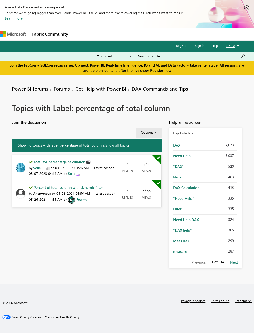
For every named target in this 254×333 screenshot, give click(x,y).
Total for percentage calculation (60, 162)
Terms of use (220, 301)
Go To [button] (230, 46)
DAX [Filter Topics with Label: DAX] (176, 145)
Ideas (119, 34)
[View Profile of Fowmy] (81, 199)
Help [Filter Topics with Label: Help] (177, 177)
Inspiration (100, 34)
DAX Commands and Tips (160, 88)
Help (215, 46)
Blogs (162, 34)
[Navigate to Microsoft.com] (13, 34)
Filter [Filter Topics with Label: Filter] (177, 208)
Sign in (199, 46)
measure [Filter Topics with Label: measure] (180, 251)
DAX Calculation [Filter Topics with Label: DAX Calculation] (186, 187)
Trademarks (243, 301)
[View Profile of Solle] (37, 168)
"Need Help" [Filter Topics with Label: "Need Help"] (183, 198)
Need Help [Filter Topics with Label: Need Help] (182, 155)
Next (234, 262)
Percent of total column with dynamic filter (68, 187)
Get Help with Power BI (100, 88)
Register (182, 46)
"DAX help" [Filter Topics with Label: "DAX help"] (182, 230)
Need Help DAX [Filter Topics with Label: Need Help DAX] (186, 219)
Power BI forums (30, 88)
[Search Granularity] (114, 56)
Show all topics (117, 145)
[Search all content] (191, 56)
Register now (160, 70)
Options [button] (147, 132)
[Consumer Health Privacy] (62, 317)
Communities (141, 34)
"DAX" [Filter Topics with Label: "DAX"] (178, 166)
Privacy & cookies (193, 301)
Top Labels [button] (181, 133)
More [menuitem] (178, 34)
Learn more (14, 18)
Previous (199, 262)
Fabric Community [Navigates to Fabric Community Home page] (50, 34)
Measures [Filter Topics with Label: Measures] (181, 241)
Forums (79, 34)
